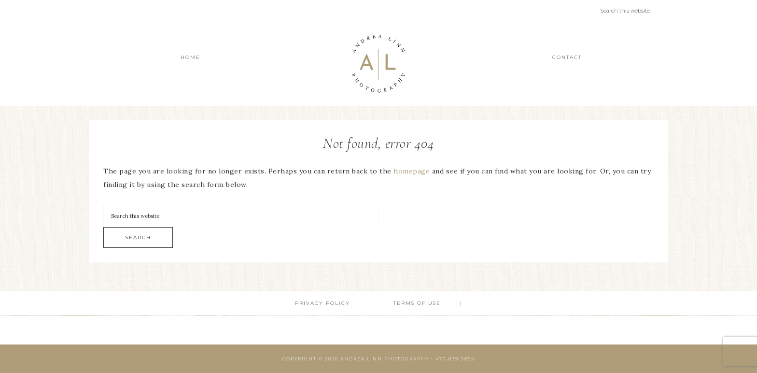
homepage (411, 171)
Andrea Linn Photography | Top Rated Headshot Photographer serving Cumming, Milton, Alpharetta (378, 63)
